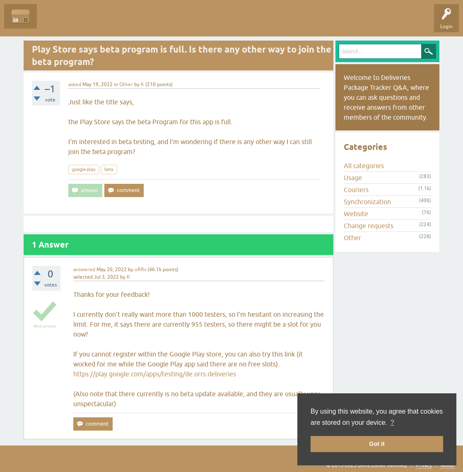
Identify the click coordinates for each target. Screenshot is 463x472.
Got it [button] (377, 444)
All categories (364, 165)
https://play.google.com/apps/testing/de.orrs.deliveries (154, 374)
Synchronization (367, 201)
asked (74, 84)
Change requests (368, 225)
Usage (353, 177)
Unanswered (89, 22)
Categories (150, 22)
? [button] (392, 422)
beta (108, 169)
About (448, 465)
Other (126, 84)
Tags (121, 22)
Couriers (356, 189)
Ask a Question (189, 22)
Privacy (424, 465)
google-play (83, 169)
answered (84, 269)
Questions (54, 22)
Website (356, 213)
